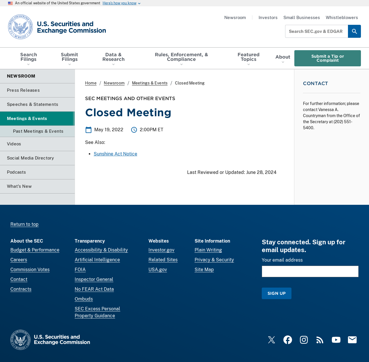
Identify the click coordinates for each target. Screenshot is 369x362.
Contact (18, 279)
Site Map (204, 269)
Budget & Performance (34, 250)
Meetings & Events (149, 83)
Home (91, 83)
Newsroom (235, 17)
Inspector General (94, 279)
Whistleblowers (342, 17)
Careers (18, 259)
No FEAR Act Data (94, 289)
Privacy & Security (214, 259)
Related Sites (163, 259)
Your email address (282, 260)
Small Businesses (301, 17)
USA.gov (157, 269)
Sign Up (277, 293)
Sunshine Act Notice (115, 154)
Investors (268, 17)
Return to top (24, 224)
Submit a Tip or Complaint (327, 58)
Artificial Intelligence (97, 259)
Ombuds (84, 299)
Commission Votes (30, 269)
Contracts (20, 289)
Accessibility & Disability (101, 250)
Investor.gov (161, 250)
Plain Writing (208, 250)
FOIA (80, 269)
